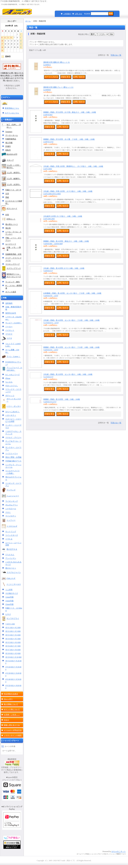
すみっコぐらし (11, 386)
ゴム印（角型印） (14, 173)
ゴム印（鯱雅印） (14, 179)
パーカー (9, 327)
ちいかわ (9, 382)
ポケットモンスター (14, 400)
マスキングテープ (12, 264)
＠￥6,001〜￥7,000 (13, 646)
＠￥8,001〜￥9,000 (13, 653)
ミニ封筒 (9, 590)
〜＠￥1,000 (10, 624)
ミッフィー (11, 520)
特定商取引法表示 (11, 694)
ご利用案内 (67, 14)
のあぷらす (11, 578)
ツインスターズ (11, 535)
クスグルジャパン (14, 572)
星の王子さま (12, 549)
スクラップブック (14, 268)
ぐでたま (9, 539)
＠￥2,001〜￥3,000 (13, 631)
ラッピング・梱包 (12, 282)
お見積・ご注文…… (12, 715)
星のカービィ (10, 568)
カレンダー (8, 699)
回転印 (8, 150)
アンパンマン (10, 558)
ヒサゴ (8, 614)
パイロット (9, 330)
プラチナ (9, 334)
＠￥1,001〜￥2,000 (13, 627)
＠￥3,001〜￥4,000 (13, 635)
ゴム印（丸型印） (14, 185)
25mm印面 (9, 604)
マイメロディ (10, 516)
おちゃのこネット (118, 851)
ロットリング (10, 532)
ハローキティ (10, 415)
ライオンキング (11, 501)
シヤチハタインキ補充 (13, 735)
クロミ (8, 512)
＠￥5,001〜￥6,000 (13, 642)
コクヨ (9, 338)
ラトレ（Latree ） (14, 356)
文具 (7, 194)
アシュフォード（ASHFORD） (14, 369)
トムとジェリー (13, 496)
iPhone (7, 378)
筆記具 (8, 228)
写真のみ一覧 (116, 55)
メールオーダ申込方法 (13, 730)
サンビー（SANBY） (13, 323)
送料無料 (9, 303)
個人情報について (11, 704)
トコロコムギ (12, 526)
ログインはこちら (12, 113)
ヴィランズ (11, 490)
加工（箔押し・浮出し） (14, 126)
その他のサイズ (11, 593)
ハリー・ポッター (14, 406)
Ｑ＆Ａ (6, 720)
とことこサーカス (14, 584)
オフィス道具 (10, 292)
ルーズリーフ (10, 244)
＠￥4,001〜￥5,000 (13, 639)
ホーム (28, 21)
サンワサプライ (13, 618)
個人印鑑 (9, 143)
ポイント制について (12, 709)
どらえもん (9, 555)
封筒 (7, 215)
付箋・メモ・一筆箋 (14, 248)
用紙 (7, 197)
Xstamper (8, 132)
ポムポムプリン (11, 505)
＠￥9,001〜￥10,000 (13, 657)
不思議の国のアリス (13, 461)
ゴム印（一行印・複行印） (14, 166)
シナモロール (10, 509)
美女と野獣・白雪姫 (13, 457)
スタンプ (10, 160)
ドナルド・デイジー (13, 437)
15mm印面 (9, 601)
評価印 (8, 146)
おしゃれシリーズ (12, 375)
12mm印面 (9, 597)
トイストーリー (11, 453)
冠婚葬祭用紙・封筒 (13, 254)
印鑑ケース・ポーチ (13, 190)
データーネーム (11, 135)
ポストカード (12, 208)
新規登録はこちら (12, 108)
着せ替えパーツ (11, 224)
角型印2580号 (10, 313)
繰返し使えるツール (12, 725)
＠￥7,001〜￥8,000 (13, 650)
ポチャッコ (9, 396)
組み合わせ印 (12, 154)
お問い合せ (78, 14)
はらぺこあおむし (12, 412)
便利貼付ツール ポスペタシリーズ (14, 275)
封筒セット (11, 219)
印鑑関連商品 (10, 139)
